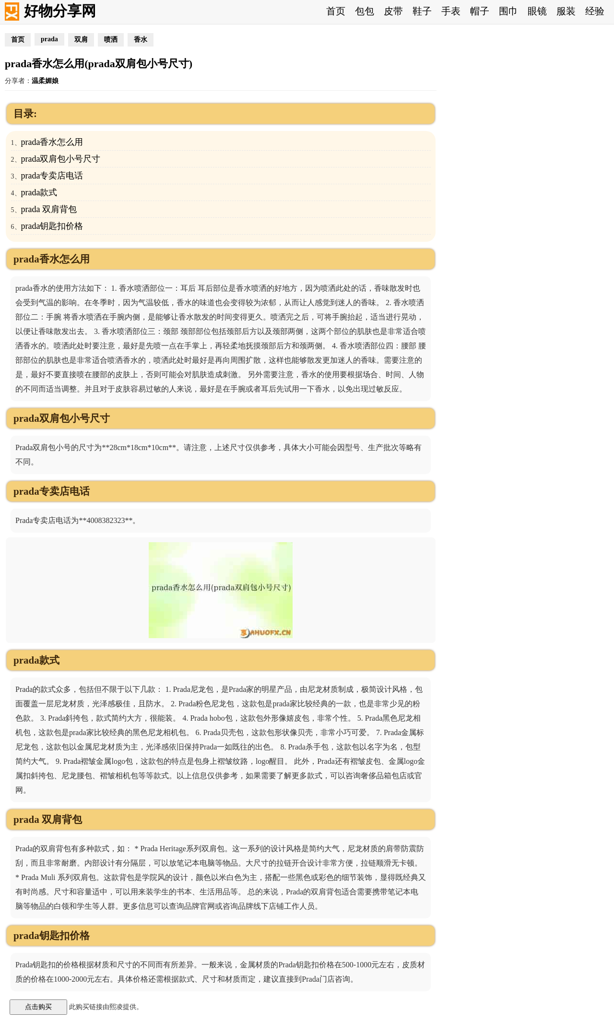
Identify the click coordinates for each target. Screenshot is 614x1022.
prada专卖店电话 (52, 175)
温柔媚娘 (45, 80)
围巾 (508, 11)
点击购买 (38, 1006)
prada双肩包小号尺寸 (61, 159)
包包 (364, 11)
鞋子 (422, 11)
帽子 (479, 11)
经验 (594, 11)
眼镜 (537, 11)
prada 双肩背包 (49, 209)
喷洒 (111, 39)
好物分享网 (60, 11)
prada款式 (39, 192)
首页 (335, 11)
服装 (566, 11)
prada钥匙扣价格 (52, 226)
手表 (450, 11)
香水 (140, 39)
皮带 (393, 11)
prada (49, 39)
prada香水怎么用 (52, 142)
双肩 (81, 39)
